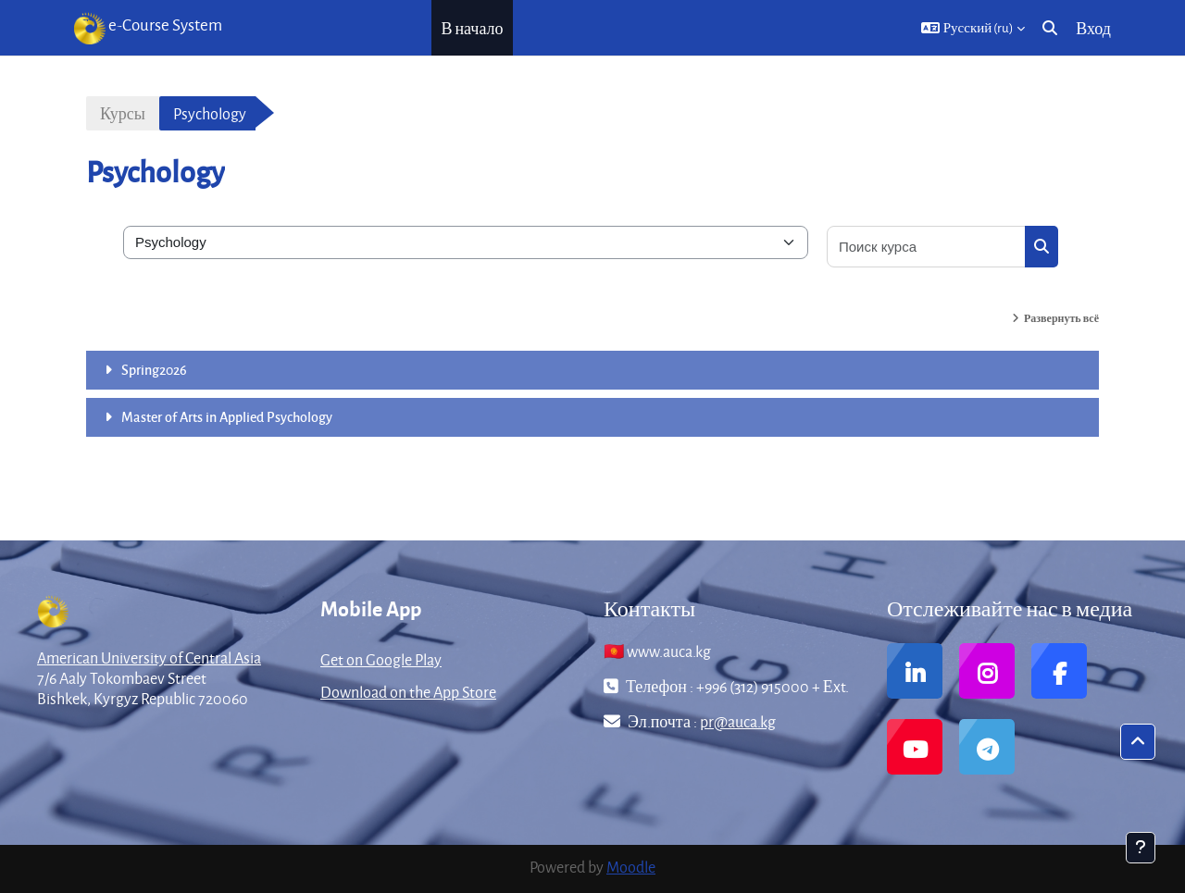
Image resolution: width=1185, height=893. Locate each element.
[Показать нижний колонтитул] (1140, 847)
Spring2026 (154, 369)
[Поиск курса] (927, 246)
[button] (973, 28)
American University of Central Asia (149, 657)
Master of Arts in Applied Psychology (226, 416)
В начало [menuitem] (472, 28)
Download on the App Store (408, 691)
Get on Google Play (381, 659)
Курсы (122, 113)
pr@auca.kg (738, 721)
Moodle (630, 866)
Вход (1093, 28)
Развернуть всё (1061, 318)
